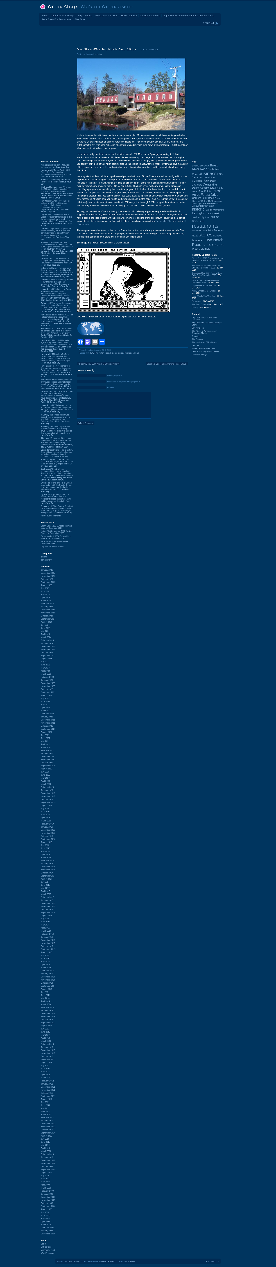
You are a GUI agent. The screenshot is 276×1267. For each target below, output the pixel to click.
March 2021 (46, 747)
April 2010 (45, 1148)
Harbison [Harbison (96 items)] (207, 203)
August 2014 (46, 989)
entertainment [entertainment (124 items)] (215, 187)
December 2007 (48, 1234)
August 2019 (46, 805)
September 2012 (48, 1059)
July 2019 (45, 808)
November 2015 (48, 943)
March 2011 (46, 1114)
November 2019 (48, 796)
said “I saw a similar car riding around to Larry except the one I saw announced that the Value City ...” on (57, 261)
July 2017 (45, 882)
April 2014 (45, 1001)
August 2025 (46, 585)
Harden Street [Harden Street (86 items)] (207, 206)
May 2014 (45, 998)
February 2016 (47, 934)
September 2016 (48, 912)
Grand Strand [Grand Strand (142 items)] (206, 200)
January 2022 (47, 717)
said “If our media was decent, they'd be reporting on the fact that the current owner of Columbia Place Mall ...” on (55, 419)
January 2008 (47, 1231)
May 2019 (45, 815)
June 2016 (45, 922)
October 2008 (47, 1203)
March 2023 (46, 674)
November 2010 (48, 1127)
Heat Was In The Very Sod (203, 296)
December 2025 (48, 573)
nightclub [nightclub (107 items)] (205, 217)
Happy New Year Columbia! (53, 547)
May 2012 (45, 1071)
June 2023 (45, 665)
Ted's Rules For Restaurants (56, 19)
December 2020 (48, 756)
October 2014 (47, 983)
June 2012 (45, 1068)
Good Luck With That (106, 15)
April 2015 (45, 964)
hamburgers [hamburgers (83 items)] (197, 203)
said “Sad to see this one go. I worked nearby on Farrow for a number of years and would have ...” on (57, 307)
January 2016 (47, 937)
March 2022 (46, 711)
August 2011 (46, 1099)
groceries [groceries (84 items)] (218, 201)
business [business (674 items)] (207, 173)
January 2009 (47, 1194)
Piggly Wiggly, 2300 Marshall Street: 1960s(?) (99, 364)
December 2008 (48, 1197)
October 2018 (47, 836)
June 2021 (45, 738)
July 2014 (45, 992)
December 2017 (48, 867)
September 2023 (48, 655)
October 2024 (47, 616)
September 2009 (48, 1169)
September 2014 (48, 986)
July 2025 (45, 588)
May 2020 (45, 778)
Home (45, 15)
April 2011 (45, 1111)
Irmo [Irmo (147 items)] (212, 209)
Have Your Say (129, 15)
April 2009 (45, 1185)
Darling (195, 307)
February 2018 (47, 860)
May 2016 (45, 925)
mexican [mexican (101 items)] (196, 217)
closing (44, 557)
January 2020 (47, 790)
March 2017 (46, 894)
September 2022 (48, 692)
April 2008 (45, 1221)
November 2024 (48, 613)
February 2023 (47, 677)
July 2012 (45, 1065)
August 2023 (46, 659)
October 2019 (47, 799)
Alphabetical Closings (63, 15)
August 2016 (46, 915)
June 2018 (45, 848)
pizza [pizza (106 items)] (201, 221)
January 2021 (47, 753)
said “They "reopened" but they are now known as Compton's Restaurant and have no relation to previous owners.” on (56, 371)
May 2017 (45, 888)
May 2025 (45, 594)
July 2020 (45, 772)
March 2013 (46, 1041)
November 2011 (48, 1090)
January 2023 (47, 680)
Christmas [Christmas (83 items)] (203, 177)
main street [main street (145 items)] (212, 213)
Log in (43, 1244)
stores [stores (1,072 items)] (205, 235)
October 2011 (47, 1093)
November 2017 (48, 870)
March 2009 (46, 1188)
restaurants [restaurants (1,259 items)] (205, 226)
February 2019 (47, 824)
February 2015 (47, 971)
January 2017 (47, 900)
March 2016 (46, 931)
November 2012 (48, 1053)
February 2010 (47, 1154)
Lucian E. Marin (108, 1261)
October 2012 (47, 1056)
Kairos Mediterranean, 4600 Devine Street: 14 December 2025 (56, 532)
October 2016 (47, 909)
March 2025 (46, 600)
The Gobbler (197, 339)
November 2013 (48, 1016)
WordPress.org (47, 1253)
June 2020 (45, 775)
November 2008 (48, 1200)
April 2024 (45, 634)
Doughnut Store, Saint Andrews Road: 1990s (166, 364)
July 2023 (45, 662)
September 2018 (48, 839)
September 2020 (48, 766)
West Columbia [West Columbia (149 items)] (201, 248)
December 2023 (48, 646)
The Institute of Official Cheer (205, 342)
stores (120, 353)
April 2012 (45, 1075)
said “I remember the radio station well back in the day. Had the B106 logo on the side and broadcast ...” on (57, 248)
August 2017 (46, 879)
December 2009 (48, 1160)
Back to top (211, 1261)
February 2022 (47, 714)
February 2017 (47, 897)
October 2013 (47, 1019)
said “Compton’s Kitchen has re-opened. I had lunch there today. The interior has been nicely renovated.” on (57, 442)
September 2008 (48, 1206)
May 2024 (45, 631)
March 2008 (46, 1224)
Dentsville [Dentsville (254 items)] (210, 184)
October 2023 (47, 652)
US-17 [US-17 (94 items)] (210, 245)
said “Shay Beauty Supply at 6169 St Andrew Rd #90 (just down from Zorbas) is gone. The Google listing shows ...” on (57, 509)
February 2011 (47, 1117)
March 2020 (46, 784)
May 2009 (45, 1182)
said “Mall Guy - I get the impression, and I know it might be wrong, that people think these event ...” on (57, 408)
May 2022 (45, 704)
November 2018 (48, 833)
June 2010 (45, 1142)
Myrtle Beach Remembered (204, 348)
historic (113, 353)
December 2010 (48, 1124)
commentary (46, 560)
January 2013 (47, 1047)
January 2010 (47, 1157)
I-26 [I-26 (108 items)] (207, 209)
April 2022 (45, 707)
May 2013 (45, 1035)
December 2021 (48, 720)
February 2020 (47, 787)
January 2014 (47, 1010)
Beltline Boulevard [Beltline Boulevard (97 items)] (200, 165)
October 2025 (47, 579)
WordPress (130, 1261)
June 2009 (45, 1179)
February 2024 (47, 640)
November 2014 (48, 980)
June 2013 (45, 1032)
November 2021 (48, 723)
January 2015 (47, 974)
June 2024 (45, 628)
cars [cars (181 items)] (220, 174)
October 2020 (47, 763)
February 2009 (47, 1191)
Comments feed (48, 1250)
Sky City (195, 345)
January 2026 (47, 570)
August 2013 (46, 1026)
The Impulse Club (163, 221)
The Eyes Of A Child (201, 304)
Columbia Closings (63, 6)
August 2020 (46, 769)
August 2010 (46, 1136)
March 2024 (46, 637)
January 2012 (47, 1084)
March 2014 (46, 1004)
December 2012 (48, 1050)
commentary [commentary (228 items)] (201, 180)
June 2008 (45, 1215)
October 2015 (47, 946)
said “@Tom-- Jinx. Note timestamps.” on (56, 166)
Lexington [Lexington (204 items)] (198, 213)
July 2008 (45, 1212)
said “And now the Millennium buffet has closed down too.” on (57, 192)
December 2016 (48, 903)
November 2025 (48, 576)
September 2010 (48, 1133)
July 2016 (45, 919)
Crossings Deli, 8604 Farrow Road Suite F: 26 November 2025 (56, 537)
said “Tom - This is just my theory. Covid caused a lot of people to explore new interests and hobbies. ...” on (57, 453)
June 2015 (45, 958)
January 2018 (47, 863)
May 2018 (45, 851)
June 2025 (45, 591)
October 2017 (47, 873)
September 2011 (48, 1096)
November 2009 (48, 1163)
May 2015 (45, 961)
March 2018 (46, 857)
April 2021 (45, 744)
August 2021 (46, 732)
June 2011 (45, 1105)
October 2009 (47, 1166)
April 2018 (45, 854)
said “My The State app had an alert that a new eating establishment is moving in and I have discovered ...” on (57, 396)
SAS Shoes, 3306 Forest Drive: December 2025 (54, 542)
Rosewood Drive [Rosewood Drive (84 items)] (199, 230)
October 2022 (47, 689)
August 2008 (46, 1209)
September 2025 (48, 582)
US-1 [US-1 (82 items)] (204, 245)
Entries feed (46, 1247)
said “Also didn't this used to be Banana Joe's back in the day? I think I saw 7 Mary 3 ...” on (56, 333)
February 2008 (47, 1228)
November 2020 (48, 759)
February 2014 (47, 1007)
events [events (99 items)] (195, 191)
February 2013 (47, 1044)
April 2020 (45, 781)
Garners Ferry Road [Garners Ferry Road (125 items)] (203, 198)
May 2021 (45, 741)
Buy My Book (85, 15)
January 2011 (47, 1120)
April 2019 (45, 818)
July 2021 (45, 735)
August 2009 (46, 1172)
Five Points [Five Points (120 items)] (205, 191)
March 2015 (46, 967)
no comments (148, 49)
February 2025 (47, 603)
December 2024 (48, 610)
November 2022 (48, 686)
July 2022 (45, 698)
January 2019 (47, 827)
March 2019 (46, 821)
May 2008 (45, 1218)
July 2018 (45, 845)
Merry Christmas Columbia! (204, 291)
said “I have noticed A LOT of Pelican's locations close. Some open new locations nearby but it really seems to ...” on (57, 320)
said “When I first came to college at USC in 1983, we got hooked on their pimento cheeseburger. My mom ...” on (55, 206)
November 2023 (48, 649)
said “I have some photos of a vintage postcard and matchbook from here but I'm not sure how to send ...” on (56, 384)
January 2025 (47, 607)
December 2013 (48, 1013)
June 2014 (45, 995)
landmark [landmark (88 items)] (219, 210)
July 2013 (45, 1029)
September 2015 (48, 949)
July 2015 (45, 955)
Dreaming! (196, 301)
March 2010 (46, 1151)
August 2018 (46, 842)
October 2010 (47, 1130)
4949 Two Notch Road (99, 353)
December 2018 (48, 830)
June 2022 (45, 701)
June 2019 (45, 811)
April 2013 (45, 1038)
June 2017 (45, 885)
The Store (80, 19)
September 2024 (48, 619)
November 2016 (48, 906)
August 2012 (46, 1062)
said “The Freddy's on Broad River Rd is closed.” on (56, 182)
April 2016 (45, 928)
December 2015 (48, 940)
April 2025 (45, 597)
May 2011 (45, 1108)
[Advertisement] (138, 36)
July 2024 (45, 625)
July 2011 (45, 1102)
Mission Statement (150, 15)
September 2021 (48, 729)
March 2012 (46, 1078)
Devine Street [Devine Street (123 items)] (199, 187)
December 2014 (48, 977)
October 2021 (47, 726)
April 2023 (45, 671)
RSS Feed (208, 23)
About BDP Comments (51, 516)
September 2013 (48, 1023)
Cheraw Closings (199, 354)
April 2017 (45, 891)
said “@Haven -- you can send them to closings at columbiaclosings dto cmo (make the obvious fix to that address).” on (57, 272)
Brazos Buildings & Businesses (205, 351)
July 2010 (45, 1139)
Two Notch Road (131, 353)
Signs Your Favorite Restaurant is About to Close (188, 15)
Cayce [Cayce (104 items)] (195, 177)
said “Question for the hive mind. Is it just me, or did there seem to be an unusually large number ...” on (57, 462)
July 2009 (45, 1176)
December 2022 (48, 683)
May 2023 (45, 668)
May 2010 (45, 1145)
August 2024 (46, 622)
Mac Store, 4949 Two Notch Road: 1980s (106, 49)
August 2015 (46, 952)
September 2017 (48, 876)
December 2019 (48, 793)
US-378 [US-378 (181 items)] (218, 245)
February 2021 (47, 750)
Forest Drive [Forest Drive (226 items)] (209, 195)
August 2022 (46, 695)
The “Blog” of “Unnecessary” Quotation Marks (204, 332)
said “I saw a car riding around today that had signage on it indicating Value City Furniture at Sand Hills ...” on (57, 283)
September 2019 (48, 802)
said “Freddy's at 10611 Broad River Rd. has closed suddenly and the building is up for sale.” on (56, 173)
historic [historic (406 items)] (198, 209)
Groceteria (196, 336)
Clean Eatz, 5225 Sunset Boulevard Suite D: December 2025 (56, 527)
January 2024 (47, 643)
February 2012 (47, 1081)
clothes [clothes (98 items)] (211, 177)
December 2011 (48, 1087)
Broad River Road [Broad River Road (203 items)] (205, 167)
